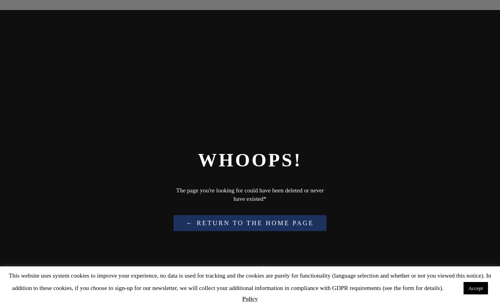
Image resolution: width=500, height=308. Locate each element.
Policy (250, 299)
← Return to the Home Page (250, 223)
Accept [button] (475, 288)
